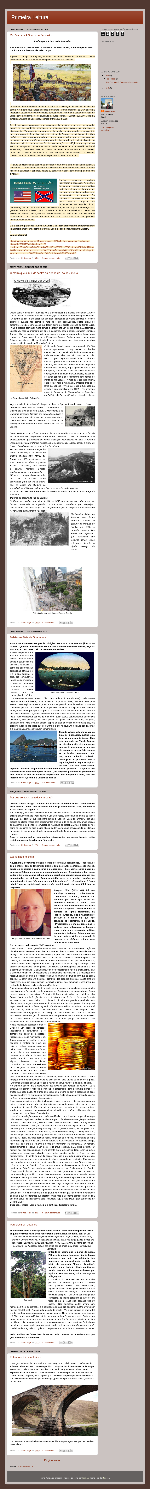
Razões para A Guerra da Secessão (31, 35)
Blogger (105, 1478)
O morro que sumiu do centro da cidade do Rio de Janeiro (44, 273)
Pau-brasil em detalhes (23, 1224)
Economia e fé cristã (22, 856)
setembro (111, 79)
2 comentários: (49, 1450)
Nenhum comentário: (51, 258)
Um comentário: (49, 783)
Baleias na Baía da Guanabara (28, 637)
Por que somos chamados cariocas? (31, 797)
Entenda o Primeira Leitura (25, 1357)
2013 (106, 88)
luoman (85, 1478)
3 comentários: (49, 622)
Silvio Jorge (110, 111)
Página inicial (52, 1460)
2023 (106, 75)
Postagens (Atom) (25, 1466)
